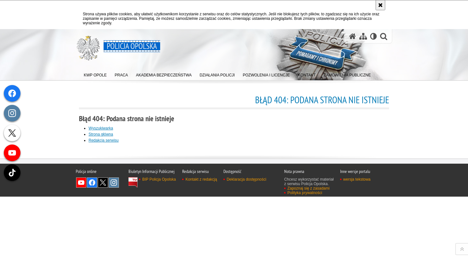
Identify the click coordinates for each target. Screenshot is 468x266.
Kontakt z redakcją (201, 261)
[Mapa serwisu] (363, 36)
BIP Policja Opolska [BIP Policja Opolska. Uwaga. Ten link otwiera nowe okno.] (159, 261)
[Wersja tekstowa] (373, 36)
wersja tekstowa (356, 261)
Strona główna (101, 134)
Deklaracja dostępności (246, 261)
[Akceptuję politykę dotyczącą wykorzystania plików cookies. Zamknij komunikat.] (380, 5)
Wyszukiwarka (101, 128)
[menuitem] (95, 74)
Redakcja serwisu (104, 140)
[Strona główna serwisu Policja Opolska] (352, 36)
